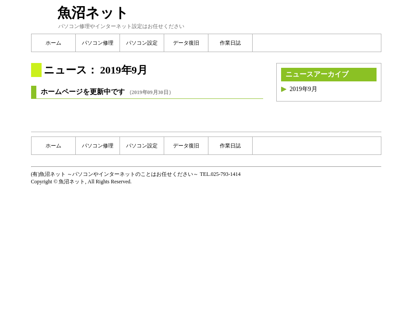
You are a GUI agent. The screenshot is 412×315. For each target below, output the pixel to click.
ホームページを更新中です (83, 91)
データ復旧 (186, 43)
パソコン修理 (97, 43)
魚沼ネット (93, 13)
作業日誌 (230, 43)
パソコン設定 (142, 43)
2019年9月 (303, 89)
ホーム (53, 43)
